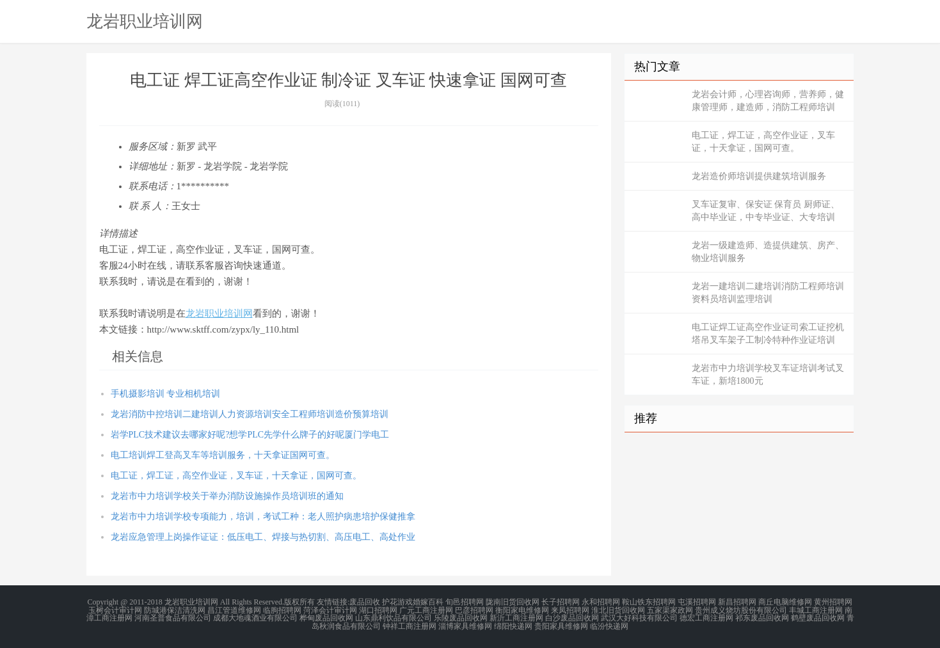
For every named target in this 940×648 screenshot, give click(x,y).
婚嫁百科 (428, 601)
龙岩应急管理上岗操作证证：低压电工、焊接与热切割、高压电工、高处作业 (263, 537)
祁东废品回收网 (762, 617)
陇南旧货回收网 (512, 601)
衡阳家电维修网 (522, 609)
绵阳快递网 (513, 624)
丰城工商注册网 (816, 609)
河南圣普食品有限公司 (172, 617)
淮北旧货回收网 (618, 609)
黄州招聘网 (833, 601)
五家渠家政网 (670, 609)
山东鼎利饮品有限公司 (393, 617)
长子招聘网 (560, 601)
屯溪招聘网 (697, 601)
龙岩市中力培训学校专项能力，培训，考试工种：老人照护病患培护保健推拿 (263, 516)
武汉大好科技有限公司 (639, 617)
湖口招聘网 (378, 609)
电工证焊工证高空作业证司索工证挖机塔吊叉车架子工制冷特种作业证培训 (768, 333)
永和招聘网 (601, 601)
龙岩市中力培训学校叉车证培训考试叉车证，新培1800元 (768, 374)
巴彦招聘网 (474, 609)
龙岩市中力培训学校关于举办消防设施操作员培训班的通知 (227, 496)
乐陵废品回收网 (461, 617)
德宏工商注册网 (706, 617)
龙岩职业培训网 (144, 21)
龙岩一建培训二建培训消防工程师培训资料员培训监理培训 (768, 292)
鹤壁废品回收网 (818, 617)
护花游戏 (397, 601)
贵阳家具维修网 (561, 624)
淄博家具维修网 (465, 624)
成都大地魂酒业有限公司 (255, 617)
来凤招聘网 (570, 609)
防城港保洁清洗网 (174, 609)
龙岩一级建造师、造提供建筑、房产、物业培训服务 (768, 252)
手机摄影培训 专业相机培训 (166, 394)
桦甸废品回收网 (326, 617)
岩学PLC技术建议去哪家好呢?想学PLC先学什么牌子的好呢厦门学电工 (250, 434)
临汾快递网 (609, 624)
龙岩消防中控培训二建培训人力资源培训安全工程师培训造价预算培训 (249, 414)
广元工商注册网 (426, 609)
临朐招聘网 (282, 609)
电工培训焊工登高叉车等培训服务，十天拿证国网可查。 (223, 455)
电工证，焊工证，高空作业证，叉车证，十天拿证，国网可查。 (236, 475)
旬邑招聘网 (464, 601)
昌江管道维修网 (234, 609)
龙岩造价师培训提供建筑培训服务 (759, 176)
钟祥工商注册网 (409, 624)
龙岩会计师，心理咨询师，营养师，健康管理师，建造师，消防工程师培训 (768, 101)
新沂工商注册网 (516, 617)
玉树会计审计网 (115, 609)
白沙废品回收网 (572, 617)
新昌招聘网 (737, 601)
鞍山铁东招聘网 (649, 601)
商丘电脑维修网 (785, 601)
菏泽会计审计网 (330, 609)
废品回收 (364, 601)
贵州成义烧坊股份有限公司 (741, 609)
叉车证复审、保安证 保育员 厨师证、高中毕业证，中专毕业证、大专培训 (766, 211)
